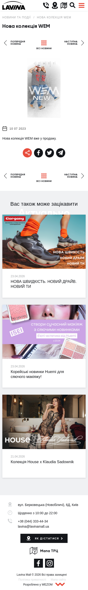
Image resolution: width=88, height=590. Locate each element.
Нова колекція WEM (54, 17)
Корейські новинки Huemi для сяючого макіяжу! (37, 374)
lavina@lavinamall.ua (33, 526)
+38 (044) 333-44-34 (33, 521)
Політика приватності (32, 579)
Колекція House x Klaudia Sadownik (42, 462)
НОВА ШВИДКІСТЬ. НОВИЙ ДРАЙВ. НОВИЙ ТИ (44, 284)
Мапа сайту (58, 579)
